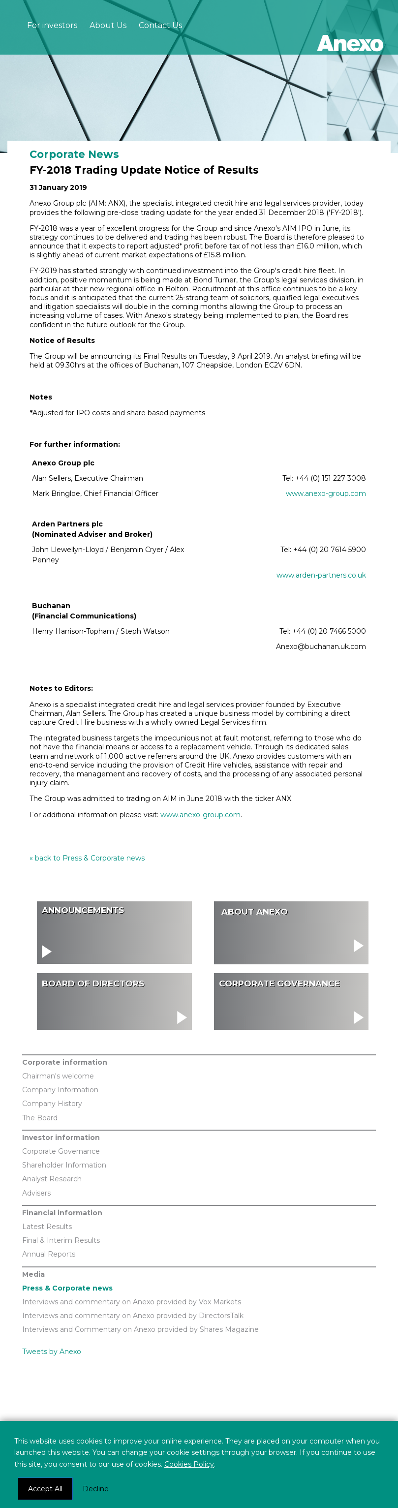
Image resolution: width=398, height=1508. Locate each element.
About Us (108, 25)
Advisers (36, 1193)
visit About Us (291, 929)
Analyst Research (52, 1178)
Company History (52, 1103)
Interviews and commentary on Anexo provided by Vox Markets (131, 1301)
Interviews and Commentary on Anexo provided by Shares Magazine (140, 1329)
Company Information (60, 1089)
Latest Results (47, 1226)
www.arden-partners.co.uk (321, 575)
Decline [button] (96, 1488)
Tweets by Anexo (51, 1351)
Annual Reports (48, 1254)
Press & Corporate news (67, 1288)
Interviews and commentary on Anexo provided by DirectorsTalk (133, 1315)
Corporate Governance (61, 1151)
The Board (40, 1117)
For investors (52, 25)
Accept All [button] (45, 1488)
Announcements (83, 910)
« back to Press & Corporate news (87, 858)
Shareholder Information (64, 1165)
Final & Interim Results (61, 1240)
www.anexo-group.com (326, 493)
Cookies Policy (189, 1464)
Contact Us (160, 25)
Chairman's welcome (58, 1076)
